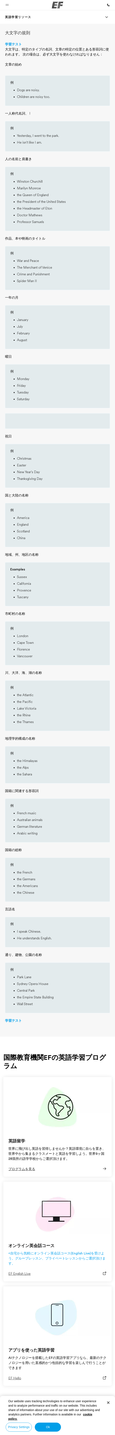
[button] (7, 5)
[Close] (108, 1402)
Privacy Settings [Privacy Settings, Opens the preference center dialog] (19, 1427)
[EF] (57, 5)
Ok (48, 1427)
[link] (18, 17)
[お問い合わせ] (108, 5)
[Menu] (106, 17)
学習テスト (13, 44)
